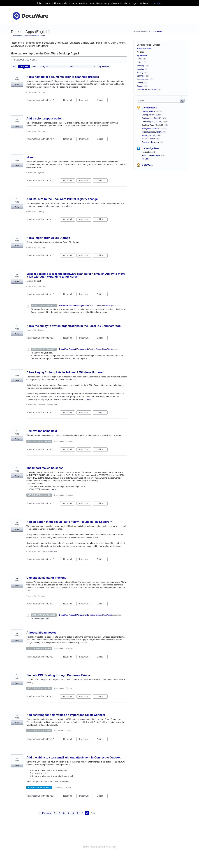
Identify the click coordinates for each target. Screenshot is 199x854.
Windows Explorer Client (47, 405)
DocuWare (147, 165)
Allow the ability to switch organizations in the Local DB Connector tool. (74, 326)
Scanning (41, 92)
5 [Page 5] (73, 813)
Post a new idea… (145, 48)
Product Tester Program (152, 155)
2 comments (59, 787)
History (139, 62)
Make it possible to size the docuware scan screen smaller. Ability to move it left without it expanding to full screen (75, 275)
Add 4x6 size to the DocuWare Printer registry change (62, 199)
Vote (17, 85)
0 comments (31, 92)
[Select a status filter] (82, 67)
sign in (159, 31)
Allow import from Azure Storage (48, 237)
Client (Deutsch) (149, 111)
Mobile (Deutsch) (149, 135)
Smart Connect (143, 79)
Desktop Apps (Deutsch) (152, 122)
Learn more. (156, 3)
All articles (146, 159)
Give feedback (149, 107)
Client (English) (148, 115)
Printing (41, 212)
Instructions (147, 152)
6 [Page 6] (77, 813)
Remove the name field (41, 431)
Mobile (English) (149, 139)
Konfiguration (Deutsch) (152, 128)
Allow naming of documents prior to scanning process (62, 76)
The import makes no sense (44, 468)
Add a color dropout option (44, 118)
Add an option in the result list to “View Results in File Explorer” (69, 521)
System (41, 173)
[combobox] (159, 101)
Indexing (41, 596)
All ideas (140, 52)
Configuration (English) (151, 118)
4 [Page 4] (68, 813)
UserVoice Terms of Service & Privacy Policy (99, 847)
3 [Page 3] (64, 813)
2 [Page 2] (59, 813)
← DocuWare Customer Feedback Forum (28, 36)
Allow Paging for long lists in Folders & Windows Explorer (65, 372)
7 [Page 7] (82, 813)
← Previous (45, 813)
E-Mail (68, 787)
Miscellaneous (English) (152, 132)
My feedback (104, 66)
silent (30, 157)
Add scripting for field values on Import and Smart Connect (65, 714)
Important (85, 100)
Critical (102, 100)
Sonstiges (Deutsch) (150, 142)
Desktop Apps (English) (152, 125)
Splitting (140, 83)
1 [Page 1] (54, 813)
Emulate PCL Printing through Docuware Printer (58, 675)
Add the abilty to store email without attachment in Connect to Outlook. (73, 757)
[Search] (182, 101)
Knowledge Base (150, 148)
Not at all (69, 100)
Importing (41, 247)
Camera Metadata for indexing (46, 577)
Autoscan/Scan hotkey (41, 632)
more (88, 399)
